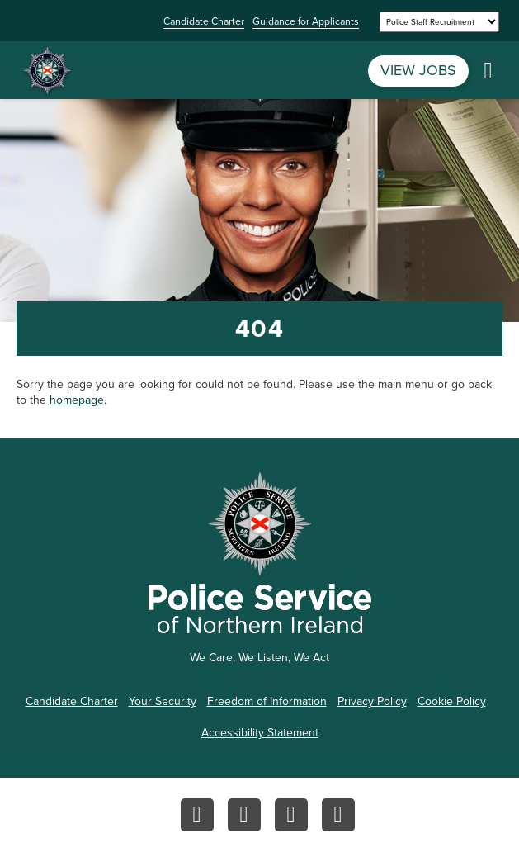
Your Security (162, 701)
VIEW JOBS (418, 70)
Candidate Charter (203, 22)
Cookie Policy (452, 701)
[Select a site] (439, 22)
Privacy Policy (372, 701)
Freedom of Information (267, 701)
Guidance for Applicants (305, 22)
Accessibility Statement (259, 732)
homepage (77, 400)
